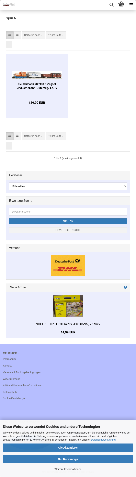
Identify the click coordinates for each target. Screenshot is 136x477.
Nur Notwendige (68, 459)
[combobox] (33, 35)
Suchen (68, 221)
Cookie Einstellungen (14, 398)
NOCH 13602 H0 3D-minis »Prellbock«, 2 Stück (68, 324)
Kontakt (7, 365)
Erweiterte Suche (68, 230)
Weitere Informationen (68, 469)
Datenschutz (10, 392)
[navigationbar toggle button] (131, 5)
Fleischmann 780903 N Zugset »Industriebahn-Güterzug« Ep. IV (37, 86)
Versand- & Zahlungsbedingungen (21, 372)
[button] (10, 35)
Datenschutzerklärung (103, 439)
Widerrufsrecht (11, 378)
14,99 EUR (68, 332)
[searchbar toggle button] (111, 5)
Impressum (9, 359)
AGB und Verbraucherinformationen (22, 385)
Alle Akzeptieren (68, 447)
